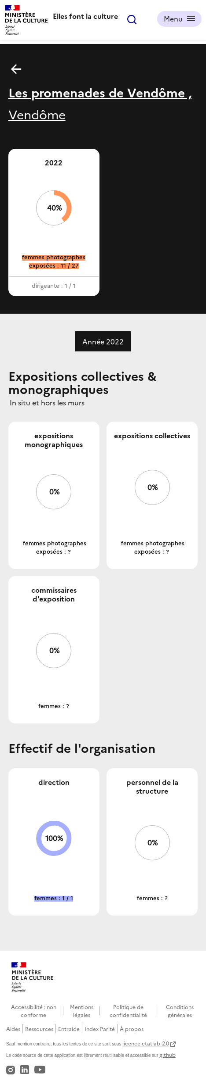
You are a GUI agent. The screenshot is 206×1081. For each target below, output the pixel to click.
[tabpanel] (103, 642)
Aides (13, 1028)
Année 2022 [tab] (103, 341)
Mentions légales (81, 1010)
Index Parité (100, 1028)
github (167, 1054)
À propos (131, 1028)
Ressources (39, 1028)
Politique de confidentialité (128, 1010)
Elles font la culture (85, 16)
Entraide (69, 1028)
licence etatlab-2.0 (145, 1043)
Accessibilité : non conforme (33, 1010)
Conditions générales (180, 1010)
